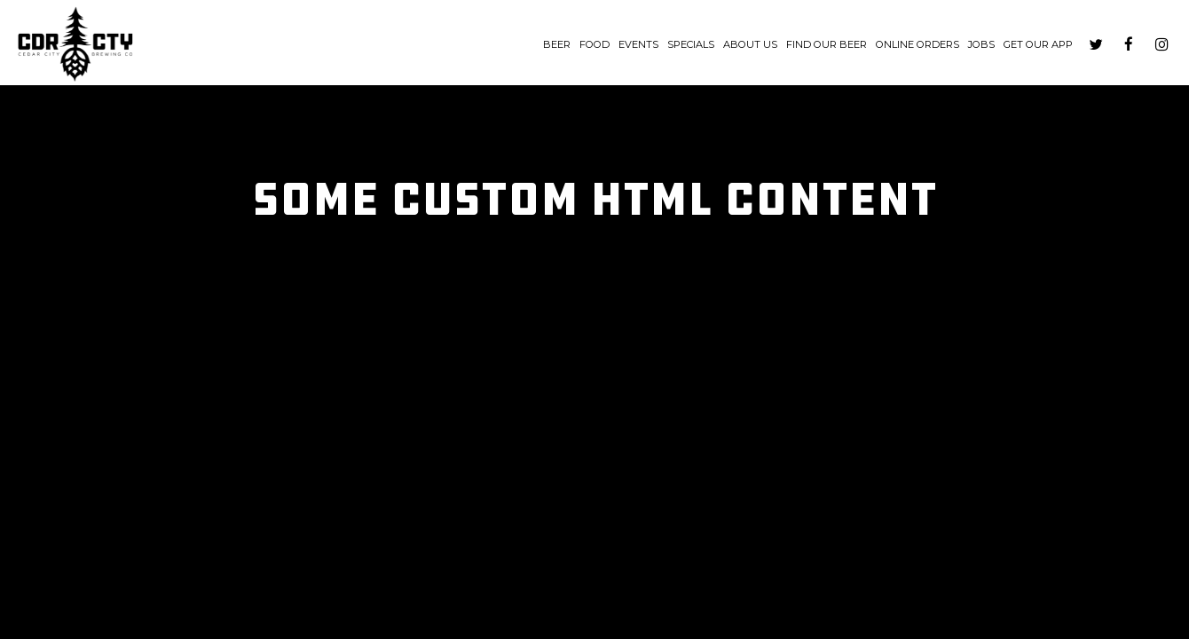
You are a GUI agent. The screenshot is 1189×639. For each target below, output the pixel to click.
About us (750, 44)
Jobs (981, 44)
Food (594, 44)
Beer (557, 44)
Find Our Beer (826, 44)
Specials (690, 44)
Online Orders (917, 44)
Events (638, 44)
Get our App (1038, 44)
